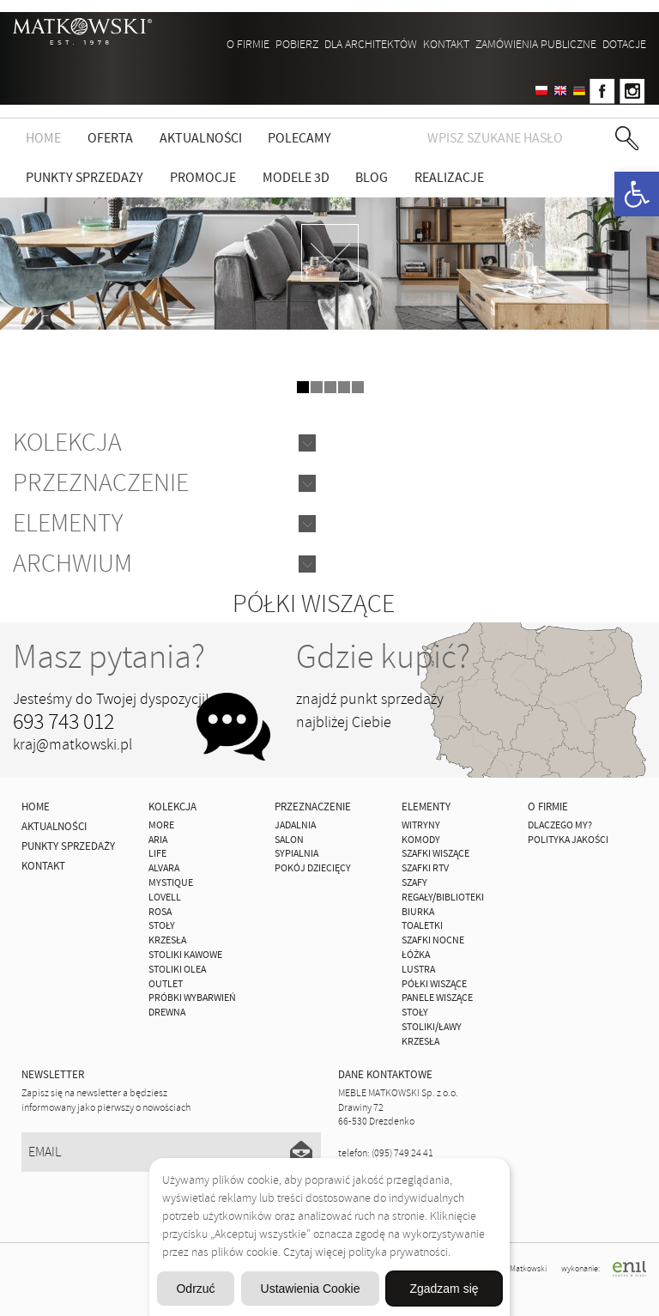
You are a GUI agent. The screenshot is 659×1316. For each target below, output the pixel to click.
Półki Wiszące (434, 984)
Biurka (418, 912)
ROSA (160, 912)
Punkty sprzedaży (84, 177)
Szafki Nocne (433, 940)
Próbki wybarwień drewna (192, 1005)
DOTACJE (624, 44)
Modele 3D (296, 177)
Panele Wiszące (437, 998)
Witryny (421, 825)
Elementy (68, 523)
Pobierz (296, 44)
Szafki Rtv (425, 868)
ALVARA (163, 868)
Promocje (203, 177)
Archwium (72, 563)
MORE (161, 825)
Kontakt (446, 44)
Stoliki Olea (177, 969)
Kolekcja (67, 442)
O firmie (248, 44)
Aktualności (201, 138)
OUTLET (165, 984)
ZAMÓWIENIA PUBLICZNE (535, 44)
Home (43, 138)
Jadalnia (295, 825)
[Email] (171, 1152)
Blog (371, 177)
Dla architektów (370, 44)
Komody (421, 840)
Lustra (418, 969)
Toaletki (422, 925)
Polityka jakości (568, 840)
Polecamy (299, 138)
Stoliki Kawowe (185, 955)
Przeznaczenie (101, 483)
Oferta (110, 138)
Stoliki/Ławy (432, 1027)
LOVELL (164, 897)
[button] (636, 194)
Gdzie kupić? (383, 656)
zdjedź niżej (330, 253)
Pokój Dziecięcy (313, 868)
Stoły (161, 925)
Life (157, 853)
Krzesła (167, 940)
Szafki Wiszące (435, 853)
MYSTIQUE (170, 882)
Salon (289, 840)
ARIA (157, 840)
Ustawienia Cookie (310, 1288)
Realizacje (449, 177)
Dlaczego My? (560, 825)
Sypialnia (296, 853)
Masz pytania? (109, 656)
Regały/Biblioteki (443, 897)
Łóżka (416, 955)
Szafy (414, 882)
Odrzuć (195, 1288)
